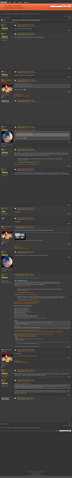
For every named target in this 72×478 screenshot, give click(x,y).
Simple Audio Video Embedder (36, 472)
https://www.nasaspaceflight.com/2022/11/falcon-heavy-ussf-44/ (26, 330)
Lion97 (4, 33)
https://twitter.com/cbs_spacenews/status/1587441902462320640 (27, 302)
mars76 (4, 126)
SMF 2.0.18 (30, 471)
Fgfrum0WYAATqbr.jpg (19, 343)
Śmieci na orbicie (17, 246)
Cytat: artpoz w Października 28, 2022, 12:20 (23, 83)
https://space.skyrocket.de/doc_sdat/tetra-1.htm (27, 336)
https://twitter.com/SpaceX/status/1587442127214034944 (25, 303)
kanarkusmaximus (7, 80)
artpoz (4, 25)
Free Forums (38, 473)
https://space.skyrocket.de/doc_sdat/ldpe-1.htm (27, 335)
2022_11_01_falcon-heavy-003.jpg (21, 240)
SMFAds (33, 473)
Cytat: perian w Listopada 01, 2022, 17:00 (22, 383)
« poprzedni (65, 425)
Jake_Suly (5, 208)
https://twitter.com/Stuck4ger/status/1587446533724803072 (25, 356)
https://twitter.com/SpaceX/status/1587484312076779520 (25, 294)
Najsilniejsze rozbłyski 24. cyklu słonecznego (21, 96)
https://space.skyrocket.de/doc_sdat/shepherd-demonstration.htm (41, 333)
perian (4, 370)
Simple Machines (41, 471)
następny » (69, 425)
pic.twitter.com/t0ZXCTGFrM (22, 290)
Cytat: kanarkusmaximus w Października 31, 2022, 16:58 (25, 130)
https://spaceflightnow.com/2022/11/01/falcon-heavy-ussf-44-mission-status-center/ (30, 318)
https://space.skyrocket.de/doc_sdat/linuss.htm (33, 338)
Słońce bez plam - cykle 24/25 (19, 95)
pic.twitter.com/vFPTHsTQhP (22, 160)
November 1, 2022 (30, 292)
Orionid (4, 274)
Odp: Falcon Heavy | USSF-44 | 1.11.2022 (25, 24)
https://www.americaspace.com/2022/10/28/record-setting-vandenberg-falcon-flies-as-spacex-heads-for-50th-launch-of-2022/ (38, 331)
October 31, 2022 (36, 162)
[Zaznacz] (18, 326)
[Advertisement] (42, 114)
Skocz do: (57, 430)
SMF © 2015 (35, 471)
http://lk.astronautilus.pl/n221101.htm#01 (22, 285)
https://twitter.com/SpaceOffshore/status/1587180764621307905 (26, 164)
